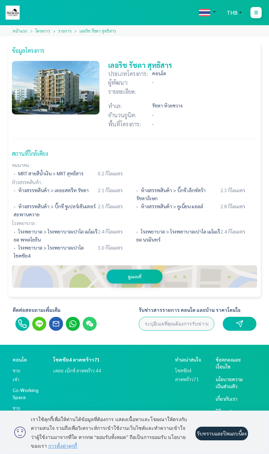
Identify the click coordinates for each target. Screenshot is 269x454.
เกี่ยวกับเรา (226, 399)
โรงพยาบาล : (24, 223)
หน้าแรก (20, 31)
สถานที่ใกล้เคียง (30, 153)
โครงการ (42, 31)
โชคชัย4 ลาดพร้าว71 (76, 359)
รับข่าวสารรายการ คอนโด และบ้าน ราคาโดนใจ (190, 310)
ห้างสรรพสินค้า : (27, 182)
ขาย (16, 370)
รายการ (64, 31)
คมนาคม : (21, 165)
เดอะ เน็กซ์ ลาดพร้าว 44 (77, 370)
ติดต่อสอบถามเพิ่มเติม (37, 310)
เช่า (16, 379)
